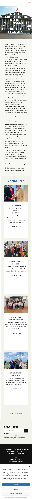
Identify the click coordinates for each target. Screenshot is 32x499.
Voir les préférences (16, 493)
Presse (23, 451)
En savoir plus (16, 226)
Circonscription (12, 451)
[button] (29, 466)
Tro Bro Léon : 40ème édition (16, 318)
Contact (21, 453)
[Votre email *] (14, 430)
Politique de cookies (9, 497)
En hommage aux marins (16, 374)
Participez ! (11, 453)
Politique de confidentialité (21, 497)
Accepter (16, 484)
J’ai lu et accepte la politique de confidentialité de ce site (16, 437)
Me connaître (7, 449)
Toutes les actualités (16, 414)
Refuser (16, 489)
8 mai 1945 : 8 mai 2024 (16, 262)
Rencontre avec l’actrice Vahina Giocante (16, 209)
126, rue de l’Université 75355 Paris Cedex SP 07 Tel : (16, 463)
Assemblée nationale (22, 449)
